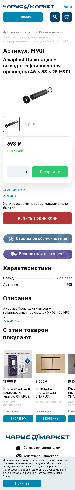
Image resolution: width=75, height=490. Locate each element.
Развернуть (11, 320)
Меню (68, 7)
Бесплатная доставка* (37, 254)
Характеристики (14, 189)
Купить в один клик (37, 218)
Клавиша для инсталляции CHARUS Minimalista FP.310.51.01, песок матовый (48, 392)
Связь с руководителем (37, 447)
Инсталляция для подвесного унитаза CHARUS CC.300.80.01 (16, 392)
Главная (11, 32)
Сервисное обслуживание (37, 238)
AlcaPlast (64, 278)
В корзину (50, 171)
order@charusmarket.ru (38, 455)
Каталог (29, 32)
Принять (22, 483)
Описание (9, 195)
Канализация (49, 32)
